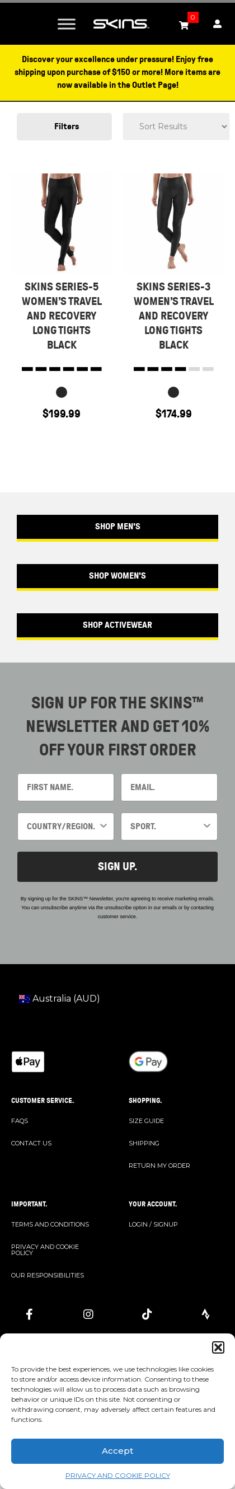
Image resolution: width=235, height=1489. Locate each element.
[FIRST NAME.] (65, 787)
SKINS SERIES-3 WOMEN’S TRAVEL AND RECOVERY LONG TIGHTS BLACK (174, 315)
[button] (218, 1347)
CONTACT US (31, 1143)
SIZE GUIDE (146, 1121)
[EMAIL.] (169, 787)
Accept (117, 1450)
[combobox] (62, 826)
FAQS (19, 1121)
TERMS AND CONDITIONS (50, 1224)
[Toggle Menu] (67, 23)
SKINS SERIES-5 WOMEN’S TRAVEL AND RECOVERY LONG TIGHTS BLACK (62, 315)
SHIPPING (144, 1143)
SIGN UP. (117, 866)
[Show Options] (103, 826)
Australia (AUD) (59, 998)
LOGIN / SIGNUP (153, 1224)
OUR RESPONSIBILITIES (47, 1275)
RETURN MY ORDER (159, 1165)
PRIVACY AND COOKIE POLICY (117, 1475)
